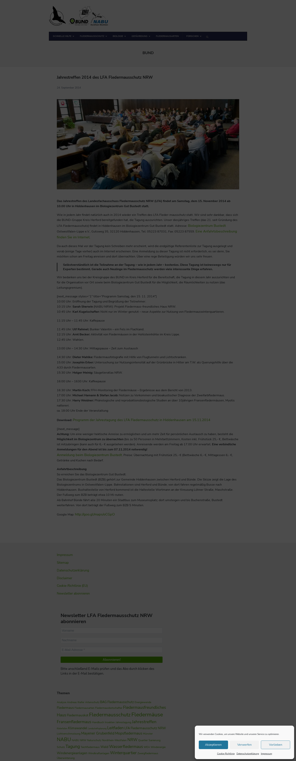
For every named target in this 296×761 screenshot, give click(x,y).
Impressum (266, 753)
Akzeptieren (213, 745)
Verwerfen (244, 745)
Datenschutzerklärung (248, 753)
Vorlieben (275, 745)
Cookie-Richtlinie (226, 753)
